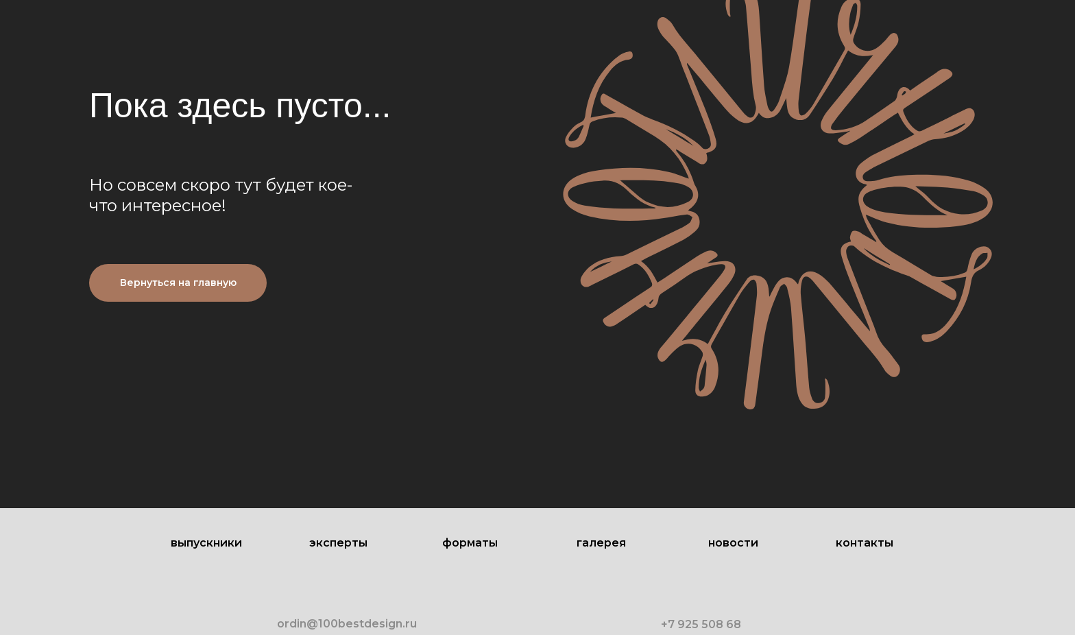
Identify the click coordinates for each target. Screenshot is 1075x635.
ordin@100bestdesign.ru (347, 623)
